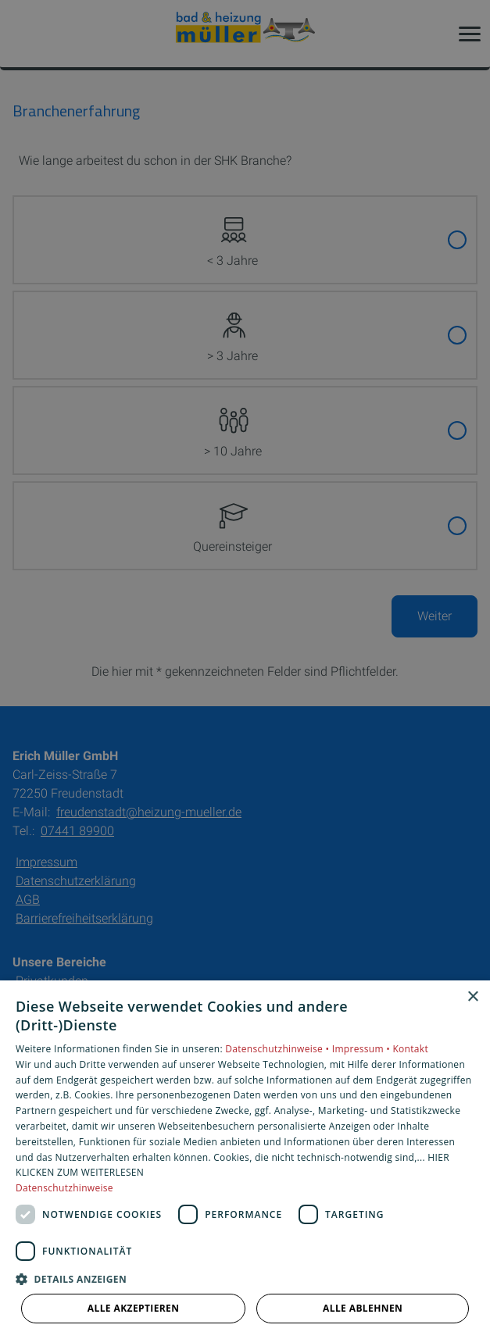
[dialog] (245, 1159)
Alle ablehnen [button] (362, 1308)
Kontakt (410, 1048)
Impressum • (362, 1048)
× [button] (472, 997)
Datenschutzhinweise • (278, 1048)
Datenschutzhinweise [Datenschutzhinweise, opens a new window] (64, 1187)
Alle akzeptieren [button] (134, 1308)
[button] (245, 1278)
